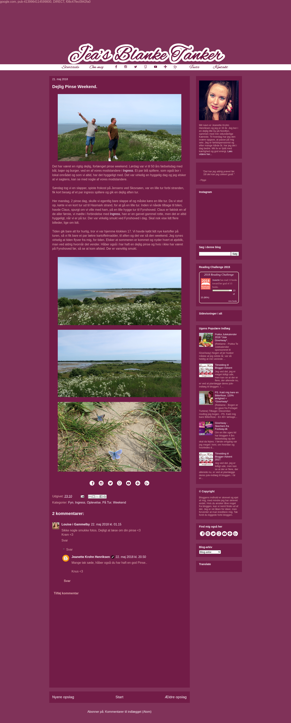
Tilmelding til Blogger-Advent (223, 366)
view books (232, 301)
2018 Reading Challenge (219, 274)
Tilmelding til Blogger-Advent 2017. (223, 456)
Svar (65, 540)
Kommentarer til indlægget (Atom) (128, 711)
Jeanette (216, 280)
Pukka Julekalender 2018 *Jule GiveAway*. (226, 337)
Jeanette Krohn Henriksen (91, 557)
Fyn (70, 502)
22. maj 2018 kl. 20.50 (131, 557)
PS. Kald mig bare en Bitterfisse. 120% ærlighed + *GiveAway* (227, 397)
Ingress (128, 170)
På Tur (106, 502)
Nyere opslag (63, 697)
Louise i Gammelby (76, 524)
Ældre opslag (176, 697)
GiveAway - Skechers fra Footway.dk (222, 425)
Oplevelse (94, 502)
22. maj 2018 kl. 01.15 (106, 524)
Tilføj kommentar (66, 593)
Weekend (119, 502)
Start (119, 697)
